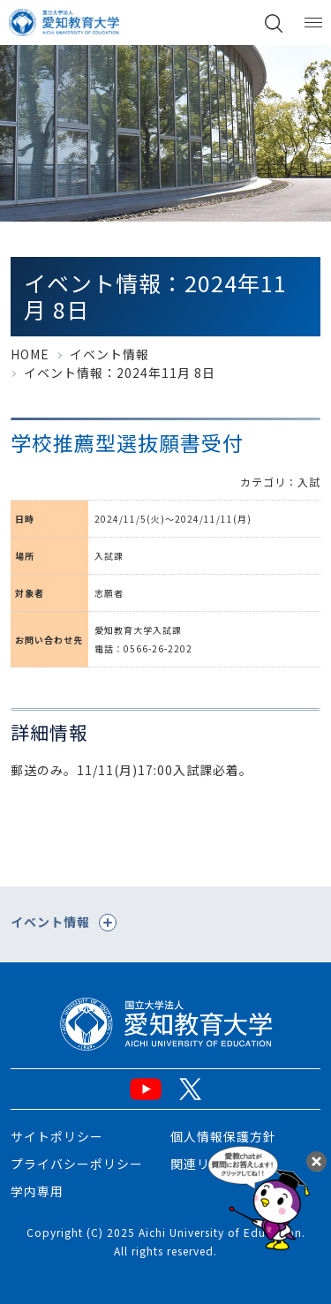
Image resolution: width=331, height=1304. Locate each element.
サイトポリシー (57, 1136)
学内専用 (37, 1191)
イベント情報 (109, 354)
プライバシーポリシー (77, 1163)
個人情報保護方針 (223, 1136)
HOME (30, 354)
